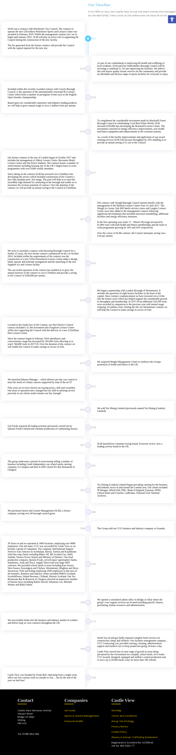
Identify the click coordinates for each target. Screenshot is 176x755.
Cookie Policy (119, 731)
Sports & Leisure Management (82, 715)
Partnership (122, 7)
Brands (103, 7)
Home (45, 7)
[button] (172, 19)
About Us (61, 7)
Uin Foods (70, 710)
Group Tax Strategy (122, 721)
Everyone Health (74, 721)
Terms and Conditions (124, 715)
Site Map (116, 710)
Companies (83, 7)
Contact (166, 7)
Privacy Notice (119, 726)
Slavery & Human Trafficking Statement (134, 737)
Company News (145, 7)
